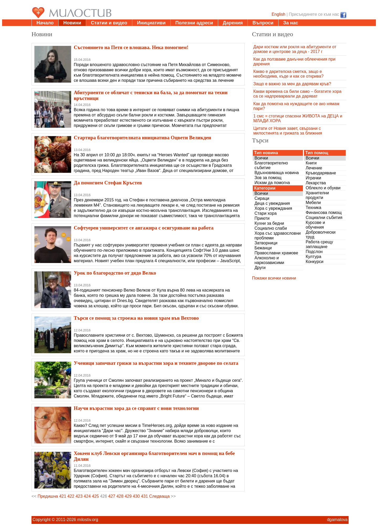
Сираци (261, 198)
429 (128, 496)
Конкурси (314, 261)
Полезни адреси (194, 22)
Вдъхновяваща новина (276, 172)
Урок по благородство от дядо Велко (115, 273)
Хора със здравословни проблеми (277, 235)
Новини (72, 22)
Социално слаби (270, 228)
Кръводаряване (321, 173)
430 (136, 496)
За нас (290, 22)
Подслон (314, 251)
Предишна (48, 496)
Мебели (313, 202)
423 (79, 496)
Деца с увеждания (272, 203)
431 (144, 496)
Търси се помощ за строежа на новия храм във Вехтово (136, 318)
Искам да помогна (272, 182)
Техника (313, 207)
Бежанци (263, 248)
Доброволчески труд (320, 234)
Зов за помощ (267, 177)
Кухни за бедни (269, 223)
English (278, 14)
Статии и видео (109, 22)
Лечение (314, 168)
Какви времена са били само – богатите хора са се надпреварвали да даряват (297, 93)
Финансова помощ (324, 212)
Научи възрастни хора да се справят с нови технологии (136, 408)
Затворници (265, 243)
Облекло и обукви (323, 188)
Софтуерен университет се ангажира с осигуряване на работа (143, 227)
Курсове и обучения (315, 224)
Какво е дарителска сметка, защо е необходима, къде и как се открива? (288, 73)
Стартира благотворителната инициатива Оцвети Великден (142, 137)
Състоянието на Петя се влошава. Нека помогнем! (131, 47)
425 (95, 496)
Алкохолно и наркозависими (269, 260)
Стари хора (265, 213)
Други (259, 267)
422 (71, 496)
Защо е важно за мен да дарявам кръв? (292, 84)
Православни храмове (276, 253)
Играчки (313, 178)
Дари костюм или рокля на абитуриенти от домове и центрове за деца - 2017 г (294, 49)
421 (62, 496)
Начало (45, 22)
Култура (313, 256)
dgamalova (337, 519)
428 (119, 496)
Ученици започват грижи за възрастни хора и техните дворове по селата (156, 363)
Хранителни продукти (317, 195)
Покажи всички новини (274, 278)
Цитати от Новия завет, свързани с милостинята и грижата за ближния (287, 130)
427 (111, 496)
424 (87, 496)
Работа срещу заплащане (319, 244)
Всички (261, 158)
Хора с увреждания (273, 208)
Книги (311, 163)
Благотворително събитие (271, 165)
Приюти (261, 218)
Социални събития (324, 217)
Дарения (233, 22)
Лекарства (316, 183)
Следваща (159, 496)
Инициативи (151, 22)
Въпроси (263, 22)
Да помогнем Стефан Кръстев (108, 182)
